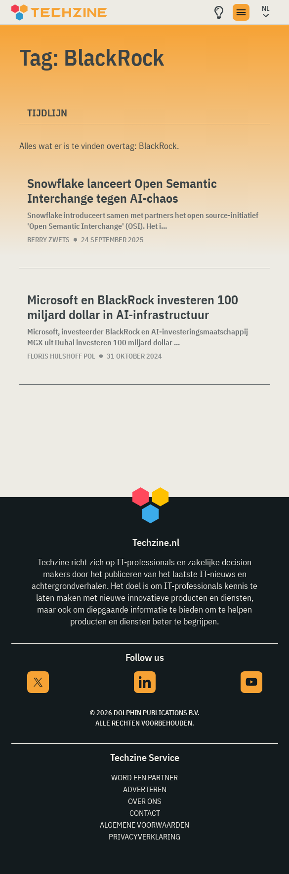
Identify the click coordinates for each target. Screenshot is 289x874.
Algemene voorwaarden (144, 825)
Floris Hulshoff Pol (61, 356)
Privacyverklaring (144, 836)
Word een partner (144, 777)
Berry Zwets (48, 239)
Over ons (144, 801)
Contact (144, 813)
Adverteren (144, 789)
